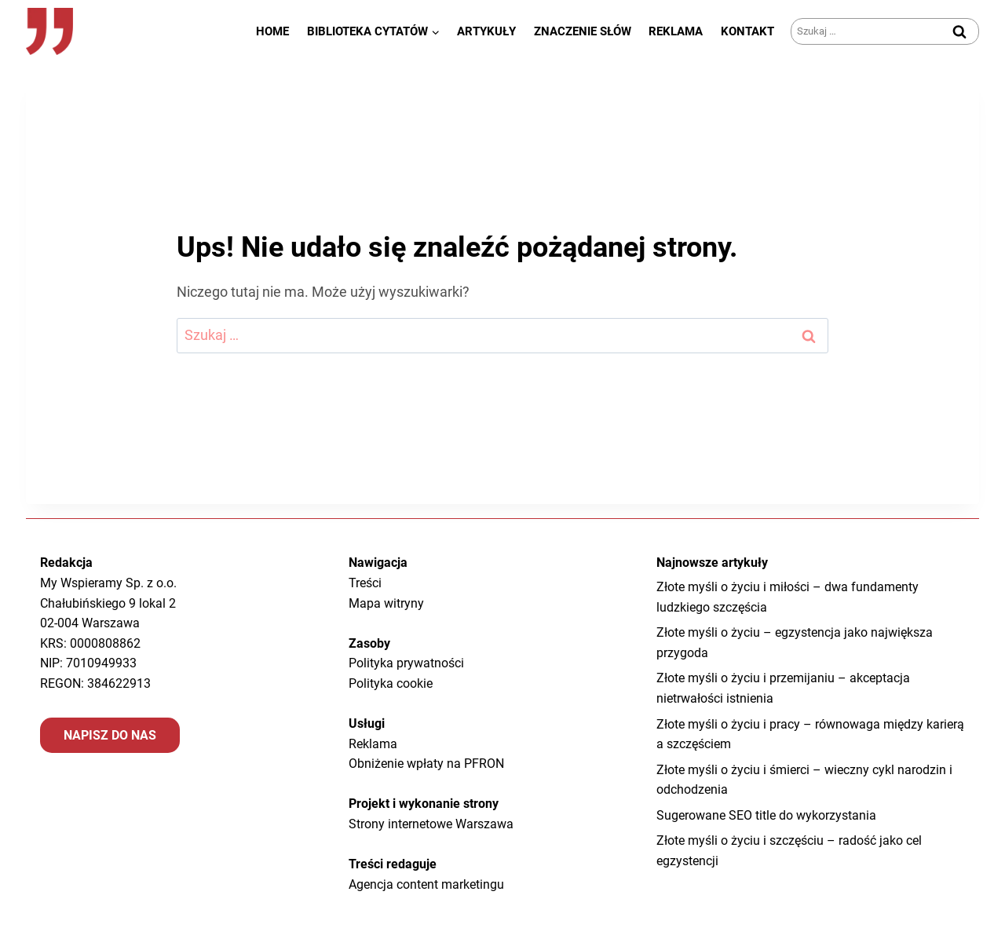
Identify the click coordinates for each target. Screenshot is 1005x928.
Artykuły (486, 31)
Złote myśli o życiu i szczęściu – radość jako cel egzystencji (789, 850)
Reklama (676, 31)
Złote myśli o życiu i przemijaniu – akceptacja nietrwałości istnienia (783, 688)
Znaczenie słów (582, 31)
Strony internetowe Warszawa (431, 824)
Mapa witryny (386, 603)
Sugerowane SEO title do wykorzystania (766, 815)
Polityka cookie (391, 683)
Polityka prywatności (406, 663)
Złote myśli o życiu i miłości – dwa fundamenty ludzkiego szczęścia (787, 597)
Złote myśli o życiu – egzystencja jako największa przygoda (794, 642)
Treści (365, 582)
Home (272, 31)
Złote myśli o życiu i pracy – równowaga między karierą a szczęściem (810, 734)
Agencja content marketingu (426, 884)
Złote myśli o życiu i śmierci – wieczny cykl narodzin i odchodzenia (804, 780)
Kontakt (747, 31)
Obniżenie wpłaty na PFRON (426, 763)
